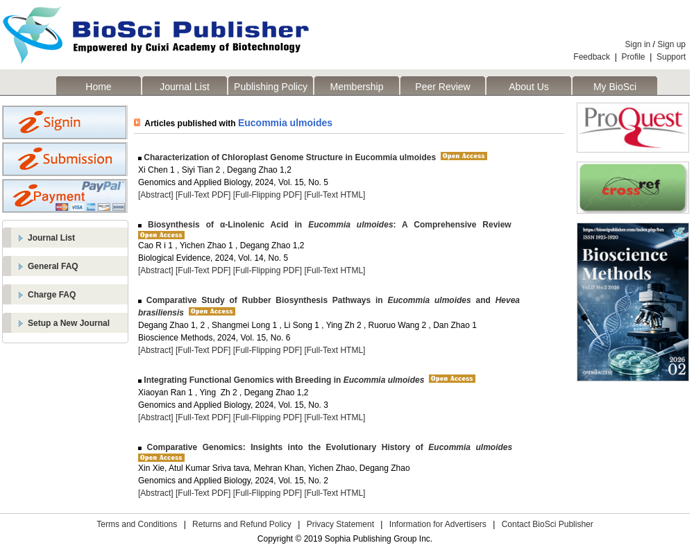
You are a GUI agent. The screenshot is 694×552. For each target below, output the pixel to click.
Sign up (671, 44)
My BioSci (614, 86)
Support (671, 57)
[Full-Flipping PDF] (267, 195)
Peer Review (442, 86)
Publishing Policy (270, 86)
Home (98, 86)
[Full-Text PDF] (203, 195)
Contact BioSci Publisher (547, 524)
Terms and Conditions (136, 524)
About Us (529, 86)
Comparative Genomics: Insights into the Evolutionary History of (327, 447)
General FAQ (53, 266)
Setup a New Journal (69, 323)
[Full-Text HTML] (334, 195)
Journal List (185, 86)
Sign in (638, 44)
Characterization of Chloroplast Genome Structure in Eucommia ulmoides (289, 157)
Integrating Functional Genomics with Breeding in (283, 380)
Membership (356, 86)
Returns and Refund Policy (241, 524)
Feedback (591, 57)
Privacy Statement (340, 524)
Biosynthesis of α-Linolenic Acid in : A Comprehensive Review (326, 225)
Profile (633, 57)
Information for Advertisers (437, 524)
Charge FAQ (52, 295)
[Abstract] (156, 195)
